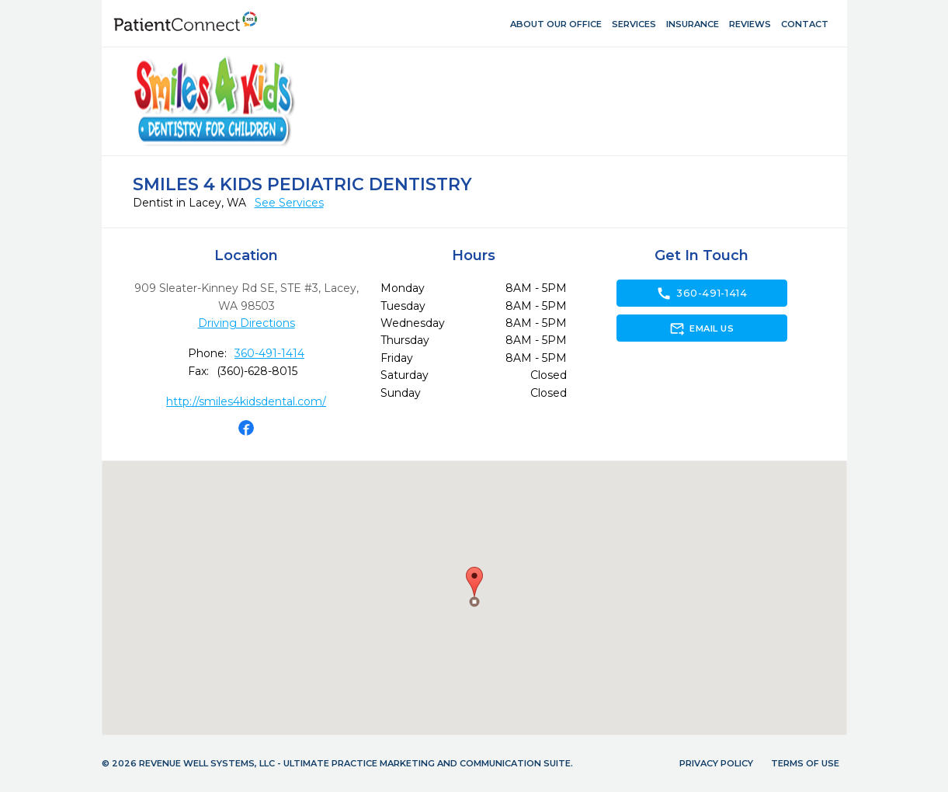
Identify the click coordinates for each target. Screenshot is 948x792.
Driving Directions (246, 323)
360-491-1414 (269, 353)
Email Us (701, 328)
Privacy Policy (716, 763)
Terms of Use (805, 763)
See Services (289, 203)
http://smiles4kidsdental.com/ (246, 401)
